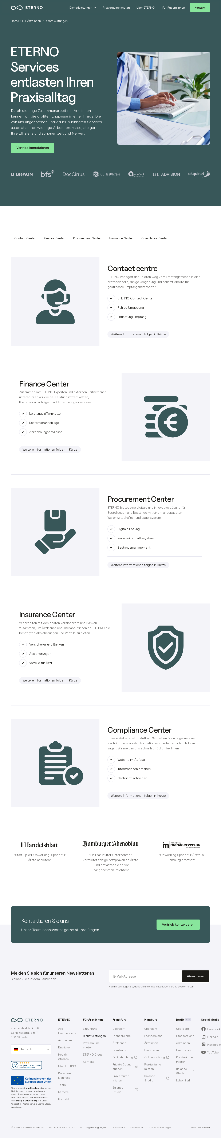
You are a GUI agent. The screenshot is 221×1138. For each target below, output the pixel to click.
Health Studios (63, 1057)
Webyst (205, 1127)
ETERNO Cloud (93, 1054)
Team (62, 1084)
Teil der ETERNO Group (62, 1127)
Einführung (90, 1028)
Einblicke (64, 1047)
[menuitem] (125, 1028)
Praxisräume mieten (91, 1045)
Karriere (63, 1092)
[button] (82, 7)
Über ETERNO (67, 1066)
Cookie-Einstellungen (159, 1127)
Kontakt (200, 7)
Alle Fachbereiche (67, 1031)
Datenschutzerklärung (164, 986)
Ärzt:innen (65, 1040)
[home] (34, 7)
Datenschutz (118, 1127)
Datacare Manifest (64, 1075)
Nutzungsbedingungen (93, 1127)
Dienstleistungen (94, 1035)
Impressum (136, 1127)
